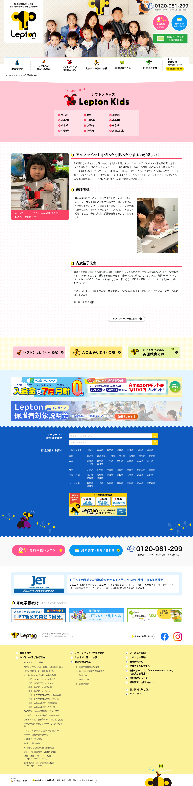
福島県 (150, 450)
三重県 (152, 469)
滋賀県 (120, 469)
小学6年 (91, 125)
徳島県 (90, 478)
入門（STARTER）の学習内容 (41, 679)
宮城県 (130, 450)
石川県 (90, 464)
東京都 (90, 456)
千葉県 (112, 456)
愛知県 (120, 461)
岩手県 (120, 450)
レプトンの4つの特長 (33, 662)
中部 (71, 461)
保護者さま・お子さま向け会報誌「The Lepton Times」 (39, 764)
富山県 (150, 461)
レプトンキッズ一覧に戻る (125, 318)
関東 (71, 456)
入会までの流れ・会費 (86, 657)
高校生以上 (118, 131)
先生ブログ (84, 684)
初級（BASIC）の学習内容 (40, 687)
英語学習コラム (83, 662)
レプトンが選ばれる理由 (32, 657)
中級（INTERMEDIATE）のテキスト (44, 699)
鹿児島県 (151, 483)
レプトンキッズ (91, 653)
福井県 (100, 464)
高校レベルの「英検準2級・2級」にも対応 (43, 719)
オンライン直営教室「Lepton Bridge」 (41, 752)
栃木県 (152, 456)
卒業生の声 (84, 679)
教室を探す (25, 653)
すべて (64, 115)
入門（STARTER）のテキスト (41, 683)
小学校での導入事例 (33, 739)
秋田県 (110, 450)
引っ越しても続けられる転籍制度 (39, 748)
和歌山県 (141, 469)
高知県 (100, 478)
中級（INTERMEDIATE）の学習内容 (44, 695)
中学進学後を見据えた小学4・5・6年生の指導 (43, 725)
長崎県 (120, 483)
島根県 (120, 475)
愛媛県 (140, 475)
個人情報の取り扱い (140, 689)
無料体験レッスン (139, 678)
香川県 (150, 475)
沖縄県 (90, 486)
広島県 (100, 475)
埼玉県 (122, 456)
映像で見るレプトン (140, 666)
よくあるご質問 (138, 653)
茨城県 (132, 456)
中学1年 (116, 125)
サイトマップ (136, 694)
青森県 (100, 450)
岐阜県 (140, 461)
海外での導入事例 (32, 743)
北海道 (90, 450)
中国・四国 (74, 475)
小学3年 (91, 120)
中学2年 (65, 131)
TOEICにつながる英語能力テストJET (41, 711)
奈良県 (130, 469)
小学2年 (65, 120)
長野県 (100, 461)
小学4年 (116, 120)
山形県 (140, 450)
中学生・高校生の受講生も (36, 735)
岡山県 (90, 475)
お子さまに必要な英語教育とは (93, 671)
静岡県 (130, 461)
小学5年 (65, 125)
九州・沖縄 (74, 483)
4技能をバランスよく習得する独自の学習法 (43, 667)
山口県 (130, 475)
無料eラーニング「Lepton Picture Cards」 (152, 672)
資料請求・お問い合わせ (142, 682)
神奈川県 (101, 456)
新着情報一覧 (136, 662)
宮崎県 (130, 483)
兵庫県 (100, 469)
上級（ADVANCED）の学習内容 (42, 703)
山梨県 (110, 461)
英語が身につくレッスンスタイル (39, 671)
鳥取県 (110, 475)
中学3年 (91, 131)
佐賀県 (110, 483)
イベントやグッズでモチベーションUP (41, 731)
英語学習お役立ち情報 (89, 667)
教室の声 (83, 675)
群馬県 (142, 456)
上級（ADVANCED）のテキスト (42, 707)
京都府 (110, 469)
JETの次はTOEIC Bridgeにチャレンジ (41, 715)
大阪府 (90, 469)
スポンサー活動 (138, 657)
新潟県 (90, 461)
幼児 (89, 115)
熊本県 (140, 483)
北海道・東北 (75, 450)
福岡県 (90, 483)
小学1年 (116, 115)
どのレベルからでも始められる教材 (40, 675)
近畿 (71, 469)
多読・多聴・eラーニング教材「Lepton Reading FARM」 (37, 757)
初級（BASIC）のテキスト (40, 691)
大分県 (100, 483)
